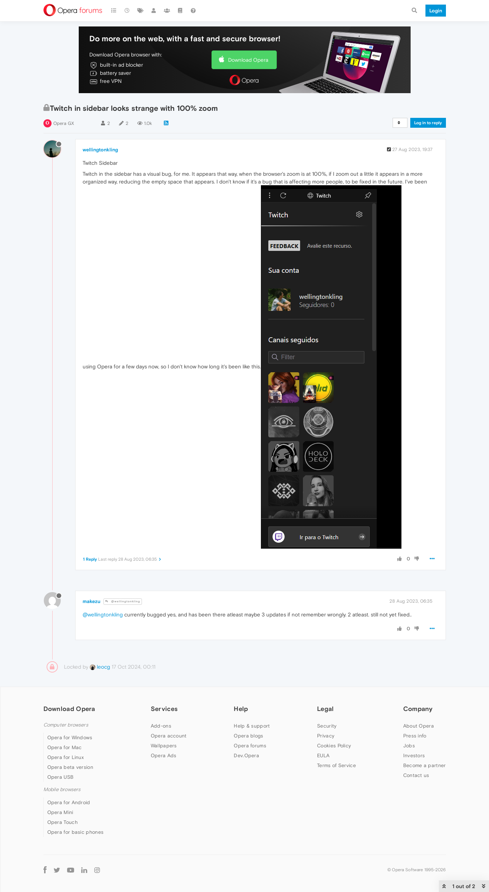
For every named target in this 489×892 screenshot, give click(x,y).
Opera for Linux (65, 757)
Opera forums (250, 745)
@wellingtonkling (122, 601)
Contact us (416, 775)
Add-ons (161, 726)
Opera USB (60, 777)
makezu (91, 601)
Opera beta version (70, 767)
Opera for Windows (70, 737)
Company (418, 708)
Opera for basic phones (75, 832)
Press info (415, 736)
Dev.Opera (246, 755)
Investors (414, 755)
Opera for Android (68, 802)
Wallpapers (164, 745)
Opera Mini (60, 812)
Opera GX (63, 123)
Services (164, 708)
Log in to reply (428, 122)
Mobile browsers (62, 789)
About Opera (418, 726)
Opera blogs (248, 736)
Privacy (325, 736)
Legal (325, 708)
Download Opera (248, 60)
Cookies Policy (334, 745)
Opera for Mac (64, 747)
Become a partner (424, 765)
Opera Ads (164, 755)
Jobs (409, 745)
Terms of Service (336, 765)
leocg (100, 667)
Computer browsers (65, 725)
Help (241, 708)
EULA (323, 755)
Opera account (169, 736)
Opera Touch (62, 822)
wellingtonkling (100, 149)
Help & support (252, 726)
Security (326, 726)
